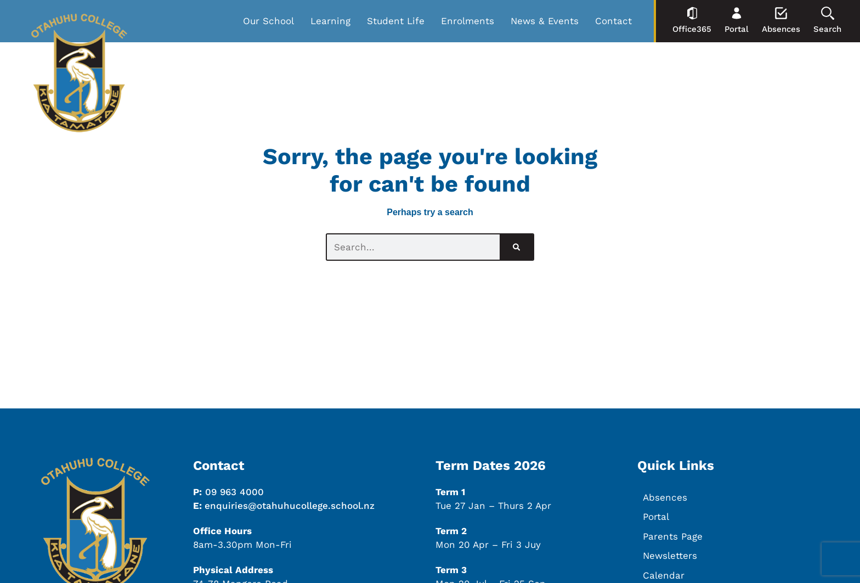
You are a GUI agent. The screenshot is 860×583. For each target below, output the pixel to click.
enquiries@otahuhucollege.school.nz (290, 505)
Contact (613, 20)
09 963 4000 (234, 491)
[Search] (516, 247)
